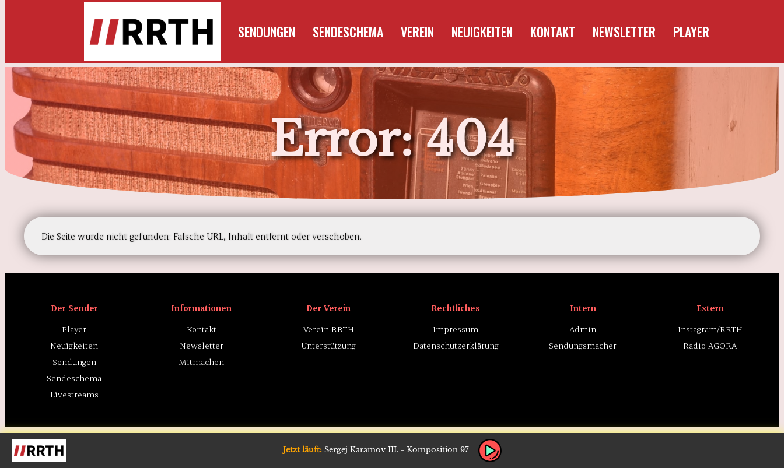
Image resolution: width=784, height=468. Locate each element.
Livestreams (74, 394)
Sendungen (266, 31)
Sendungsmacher (583, 345)
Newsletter (624, 31)
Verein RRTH (328, 329)
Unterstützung (329, 345)
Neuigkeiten (482, 31)
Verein (417, 31)
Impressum (455, 329)
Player (691, 31)
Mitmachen (201, 361)
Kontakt (552, 31)
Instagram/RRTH (710, 329)
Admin (582, 329)
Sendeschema (348, 31)
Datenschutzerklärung (456, 345)
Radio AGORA (710, 345)
